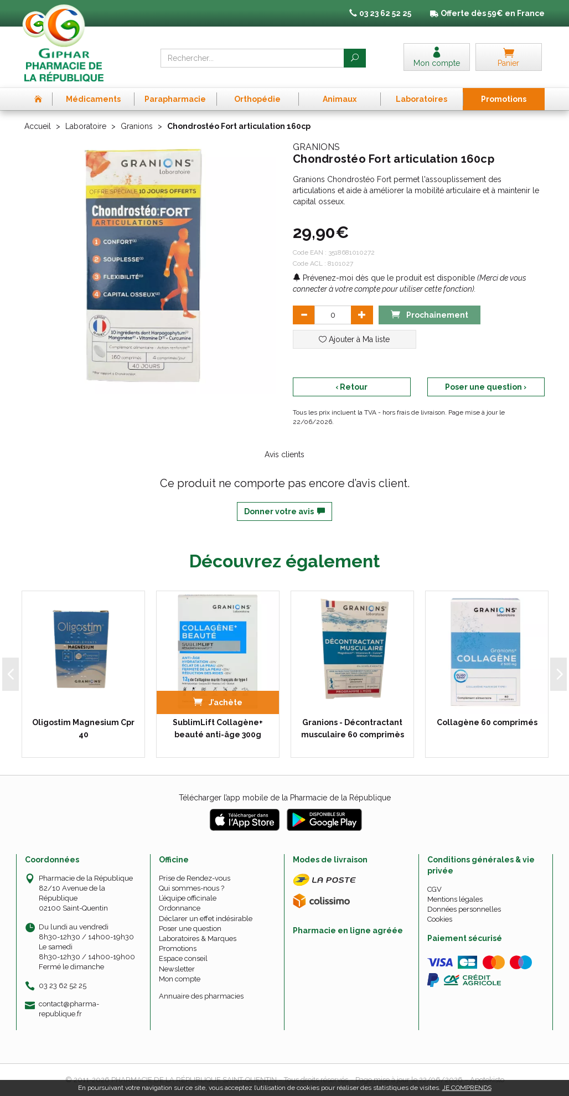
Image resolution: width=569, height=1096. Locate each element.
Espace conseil (183, 958)
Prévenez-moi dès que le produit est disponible (384, 277)
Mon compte (179, 979)
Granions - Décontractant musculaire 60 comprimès (352, 728)
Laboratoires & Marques (197, 938)
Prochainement (429, 314)
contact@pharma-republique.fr (69, 1008)
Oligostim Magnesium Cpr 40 (83, 728)
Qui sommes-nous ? (191, 888)
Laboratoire (85, 126)
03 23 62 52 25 (62, 985)
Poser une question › (485, 386)
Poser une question (190, 928)
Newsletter (177, 969)
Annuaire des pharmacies (201, 996)
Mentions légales (455, 899)
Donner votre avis (284, 511)
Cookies (439, 919)
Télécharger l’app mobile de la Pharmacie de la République (285, 797)
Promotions (177, 948)
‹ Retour (351, 386)
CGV (434, 889)
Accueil (37, 126)
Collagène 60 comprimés (487, 722)
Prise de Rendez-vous (194, 878)
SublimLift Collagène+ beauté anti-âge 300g (218, 728)
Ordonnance (179, 908)
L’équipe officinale (187, 898)
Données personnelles (464, 909)
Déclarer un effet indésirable (205, 918)
